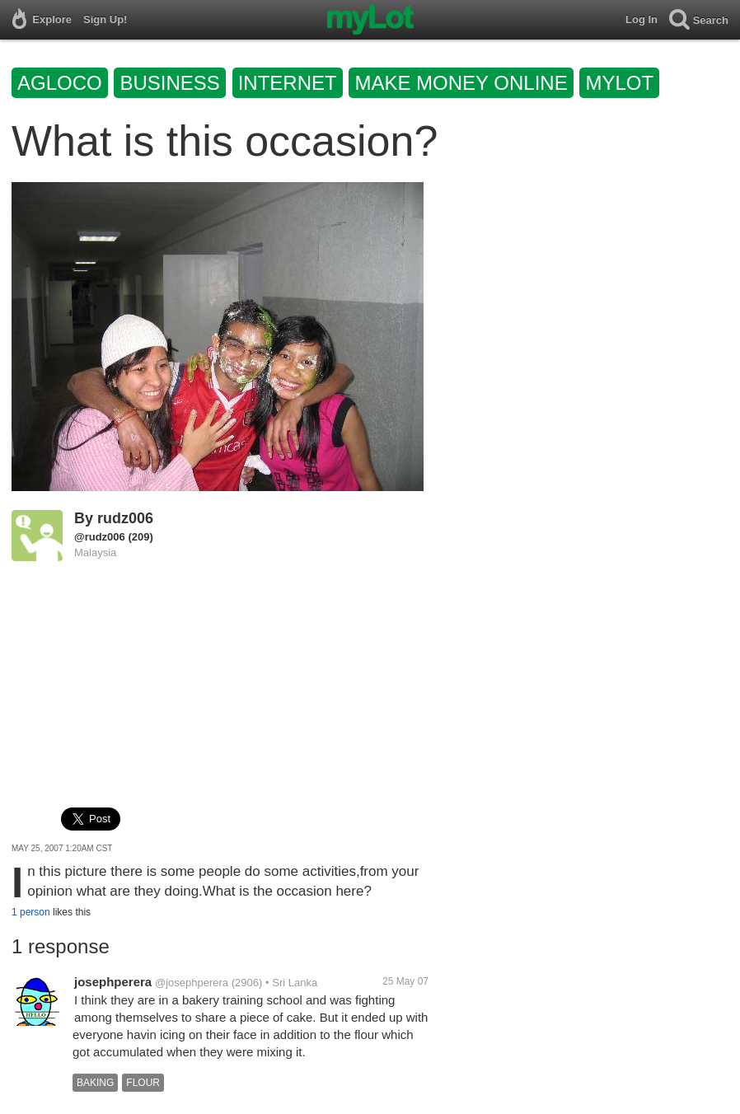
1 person (31, 912)
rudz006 (125, 518)
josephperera (113, 982)
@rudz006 (99, 537)
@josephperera (191, 982)
